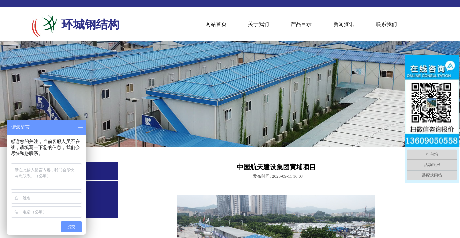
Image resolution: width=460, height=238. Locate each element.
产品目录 (301, 24)
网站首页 (216, 24)
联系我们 (386, 24)
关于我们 (258, 24)
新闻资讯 (343, 24)
